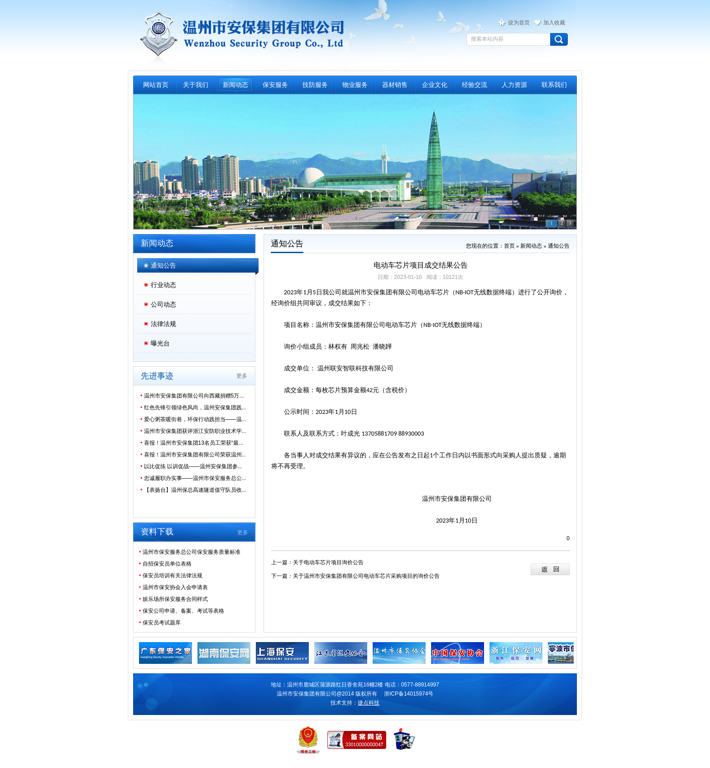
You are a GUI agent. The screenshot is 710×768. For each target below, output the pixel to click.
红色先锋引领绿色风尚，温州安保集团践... (193, 407)
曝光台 (160, 343)
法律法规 (163, 323)
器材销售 (395, 84)
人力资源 (514, 84)
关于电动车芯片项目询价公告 (328, 562)
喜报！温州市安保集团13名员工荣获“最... (191, 443)
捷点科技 (368, 703)
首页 (509, 246)
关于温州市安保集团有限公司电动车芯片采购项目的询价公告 (366, 576)
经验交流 (474, 84)
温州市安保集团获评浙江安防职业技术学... (193, 431)
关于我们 (195, 84)
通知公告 (163, 265)
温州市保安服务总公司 (240, 34)
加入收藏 (554, 22)
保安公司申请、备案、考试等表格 (181, 611)
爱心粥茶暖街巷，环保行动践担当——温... (193, 419)
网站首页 (155, 84)
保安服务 (275, 84)
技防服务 (315, 84)
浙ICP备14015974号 (408, 694)
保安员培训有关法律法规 (170, 575)
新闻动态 (235, 84)
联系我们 (554, 84)
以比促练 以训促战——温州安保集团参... (191, 466)
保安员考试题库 (160, 622)
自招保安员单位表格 (165, 564)
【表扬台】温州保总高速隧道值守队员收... (193, 490)
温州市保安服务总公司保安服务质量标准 (189, 552)
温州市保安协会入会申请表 (173, 587)
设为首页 (519, 22)
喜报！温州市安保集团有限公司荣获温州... (193, 454)
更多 (241, 376)
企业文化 (434, 84)
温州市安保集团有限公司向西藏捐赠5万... (192, 396)
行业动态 (163, 284)
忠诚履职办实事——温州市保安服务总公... (193, 478)
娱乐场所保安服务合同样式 (173, 599)
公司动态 (163, 304)
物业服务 (355, 84)
